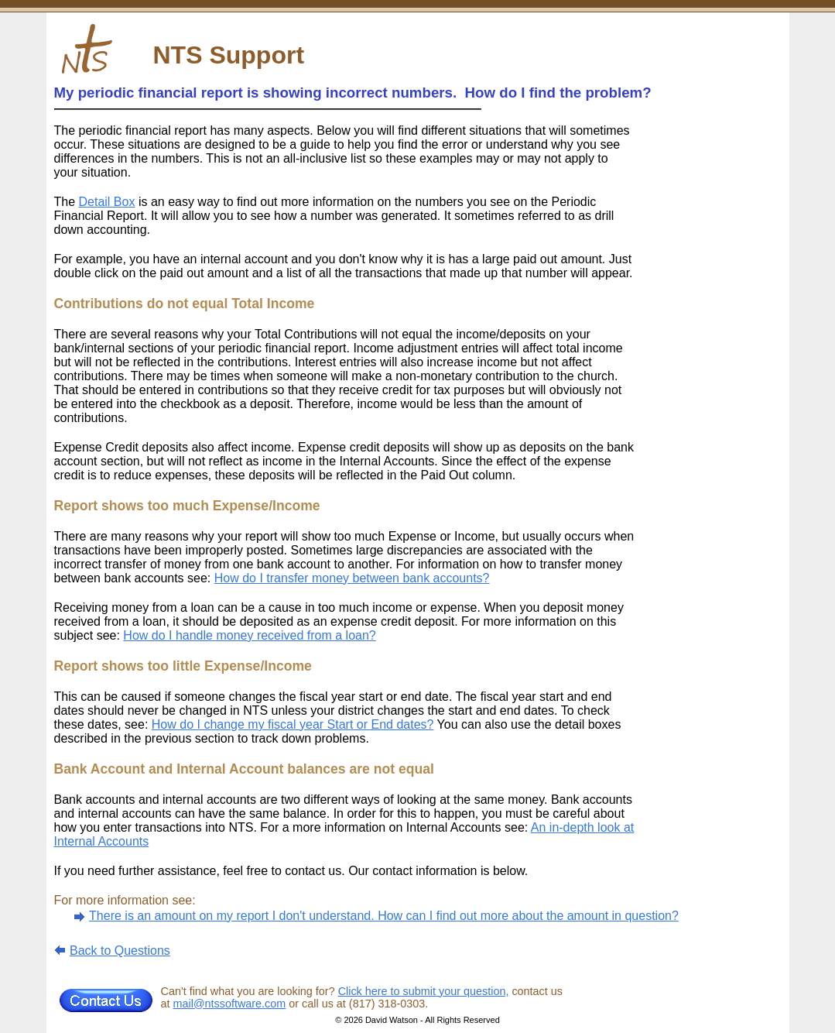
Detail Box (107, 201)
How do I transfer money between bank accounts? (352, 578)
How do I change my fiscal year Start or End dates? (293, 724)
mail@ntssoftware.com (229, 1003)
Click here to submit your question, (423, 991)
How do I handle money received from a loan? (249, 635)
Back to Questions (120, 950)
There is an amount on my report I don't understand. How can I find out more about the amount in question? (384, 915)
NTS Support (229, 55)
